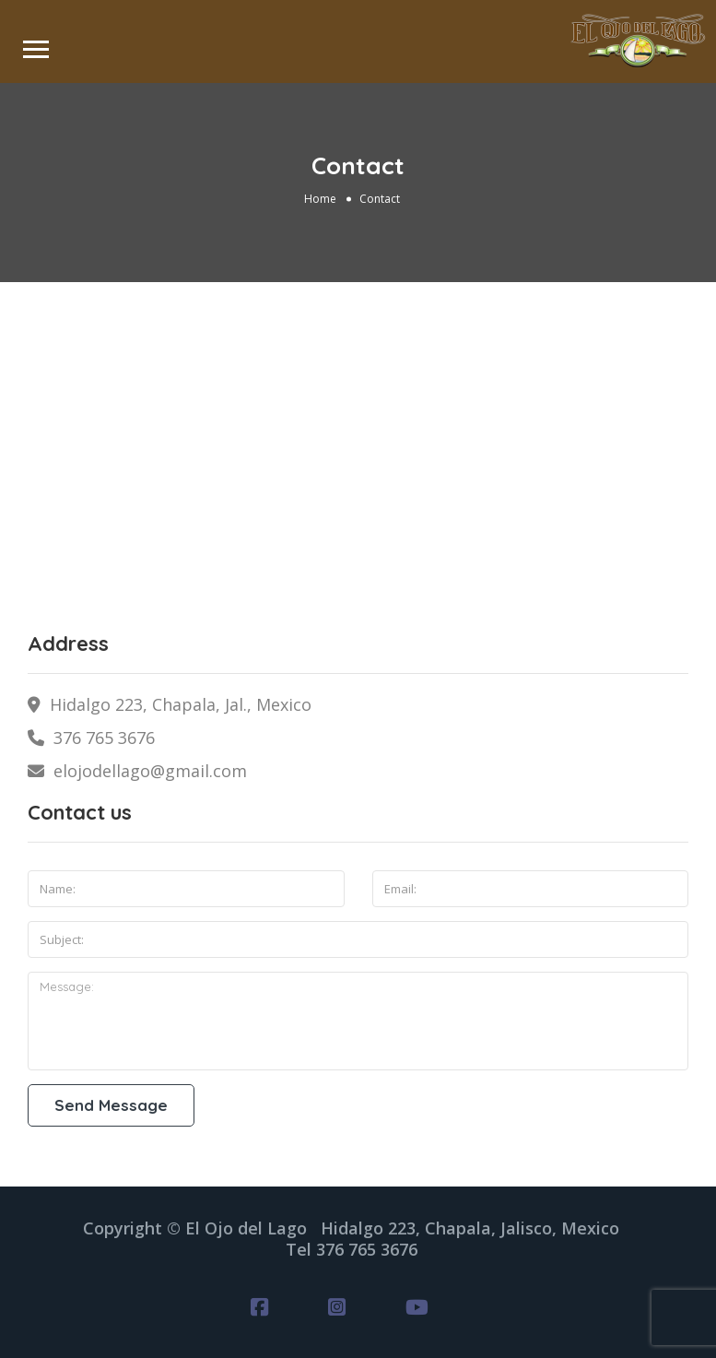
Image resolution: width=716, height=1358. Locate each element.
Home (320, 199)
